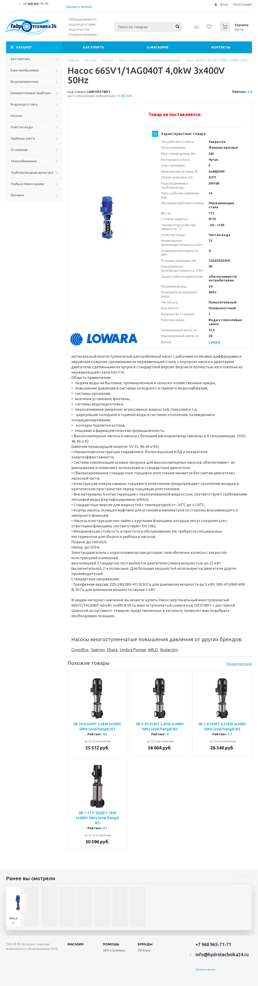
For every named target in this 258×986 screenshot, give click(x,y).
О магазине (158, 47)
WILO (153, 649)
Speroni (98, 649)
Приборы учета (23, 138)
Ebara (112, 649)
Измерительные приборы (31, 93)
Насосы (16, 115)
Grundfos (80, 649)
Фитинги (17, 195)
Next (247, 879)
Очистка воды (22, 127)
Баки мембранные (25, 70)
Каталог (24, 47)
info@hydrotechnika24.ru (222, 954)
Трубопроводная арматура (32, 172)
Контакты (220, 47)
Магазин (76, 944)
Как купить (93, 47)
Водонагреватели (24, 81)
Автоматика (20, 59)
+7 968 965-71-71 (35, 4)
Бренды (145, 944)
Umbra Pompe (133, 649)
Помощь (111, 944)
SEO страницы (114, 950)
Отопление (19, 149)
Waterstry (169, 649)
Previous (239, 879)
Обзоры (144, 950)
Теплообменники (24, 161)
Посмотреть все (239, 663)
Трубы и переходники (27, 184)
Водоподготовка (24, 104)
